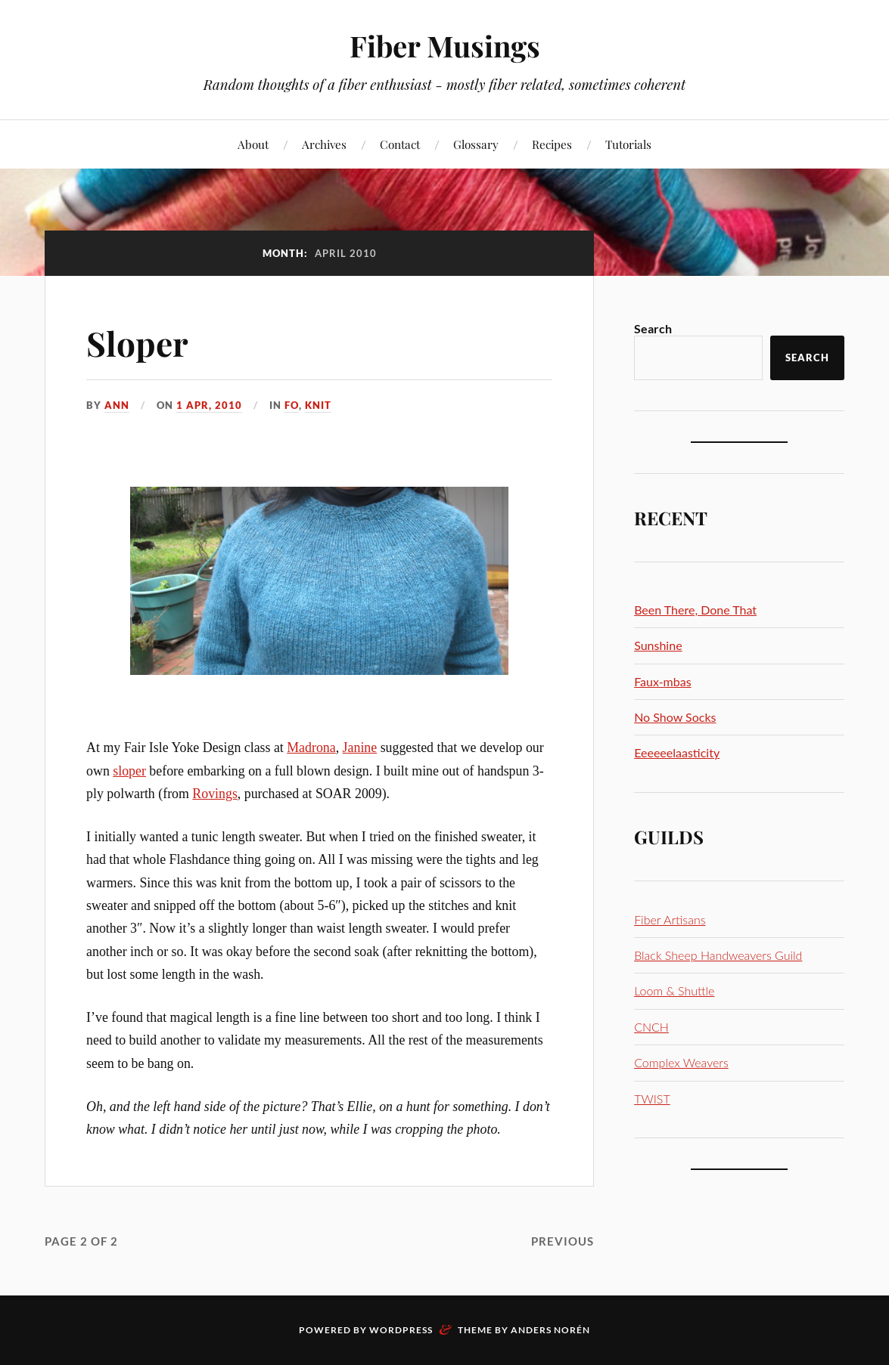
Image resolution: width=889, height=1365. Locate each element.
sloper (129, 770)
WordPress (401, 1330)
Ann (116, 405)
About (253, 144)
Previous (562, 1241)
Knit (318, 405)
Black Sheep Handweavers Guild (718, 955)
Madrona (311, 747)
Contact (400, 144)
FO (291, 405)
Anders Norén (550, 1330)
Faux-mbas (662, 681)
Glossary (476, 144)
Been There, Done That (695, 609)
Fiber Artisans (669, 919)
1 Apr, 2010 (209, 405)
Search (653, 328)
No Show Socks (675, 717)
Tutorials (628, 144)
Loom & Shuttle (674, 990)
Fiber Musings (445, 45)
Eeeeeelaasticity (677, 752)
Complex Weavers (681, 1062)
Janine (360, 747)
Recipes (552, 144)
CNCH (651, 1027)
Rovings (215, 793)
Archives (324, 144)
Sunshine (658, 645)
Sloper (137, 342)
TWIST (652, 1098)
